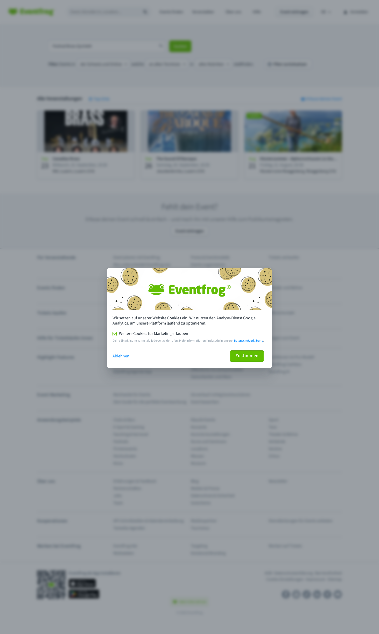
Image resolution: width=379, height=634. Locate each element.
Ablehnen (121, 356)
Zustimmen (246, 355)
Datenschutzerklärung (248, 340)
